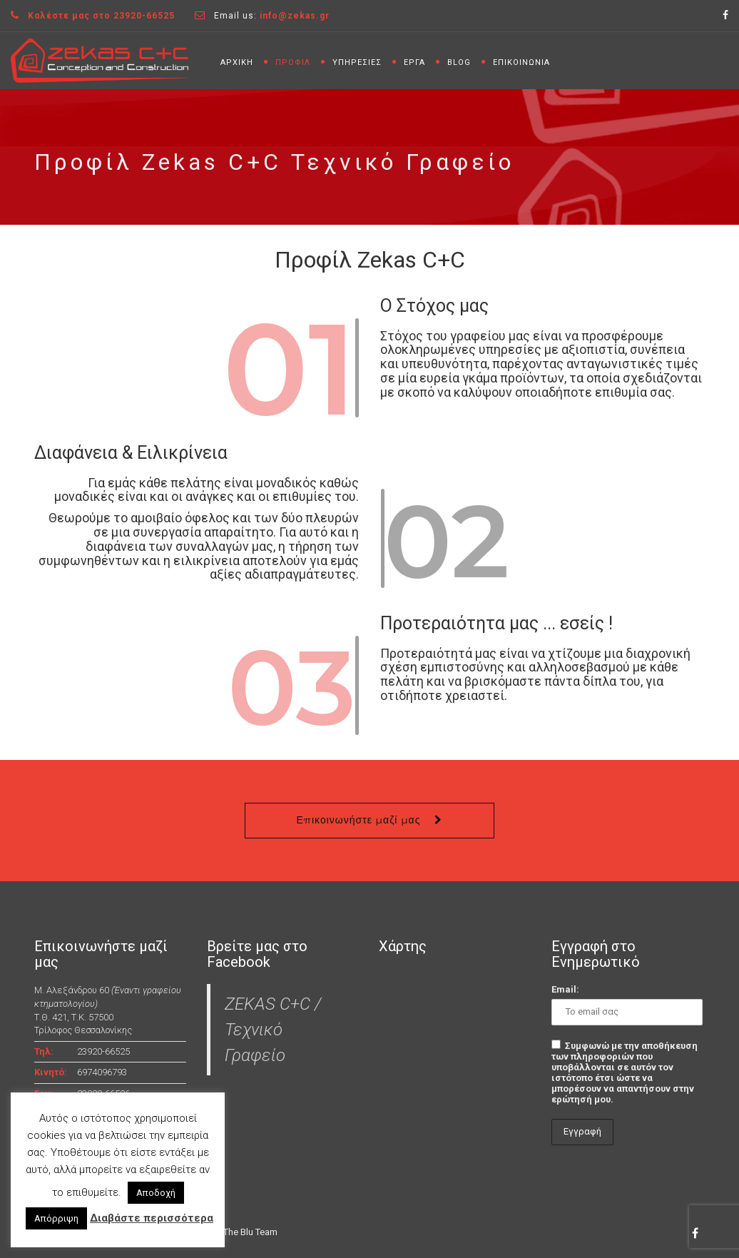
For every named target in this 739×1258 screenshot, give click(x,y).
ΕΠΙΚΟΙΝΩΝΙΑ (521, 62)
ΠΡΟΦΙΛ (292, 62)
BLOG (459, 62)
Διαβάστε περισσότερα (151, 1218)
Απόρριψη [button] (56, 1218)
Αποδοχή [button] (155, 1192)
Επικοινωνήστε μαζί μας (359, 819)
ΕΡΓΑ (414, 62)
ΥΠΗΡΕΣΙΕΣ (357, 62)
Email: (565, 989)
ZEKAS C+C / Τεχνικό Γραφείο (273, 1029)
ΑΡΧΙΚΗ (236, 62)
